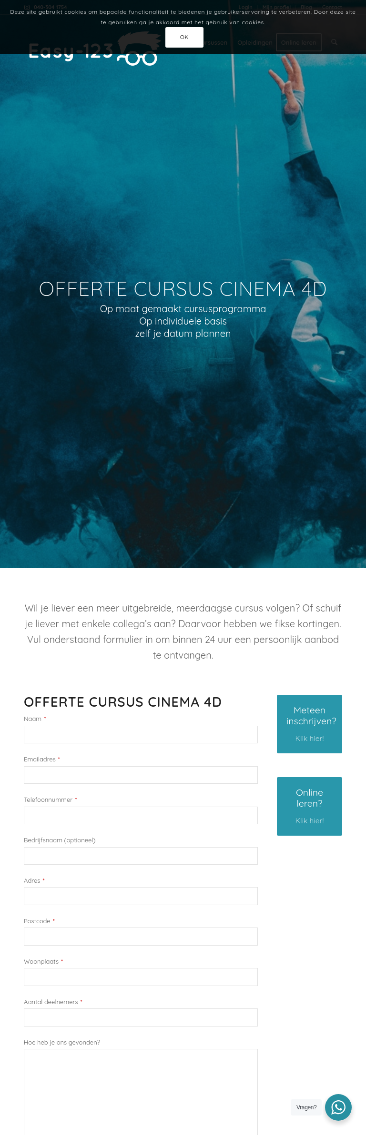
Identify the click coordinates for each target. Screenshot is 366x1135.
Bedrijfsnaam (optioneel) (59, 840)
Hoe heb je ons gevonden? (62, 1042)
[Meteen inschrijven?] (309, 724)
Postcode (39, 921)
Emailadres (42, 759)
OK (184, 36)
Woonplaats (43, 961)
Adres (34, 880)
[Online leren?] (309, 806)
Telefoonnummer (50, 799)
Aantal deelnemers (53, 1002)
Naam (35, 718)
